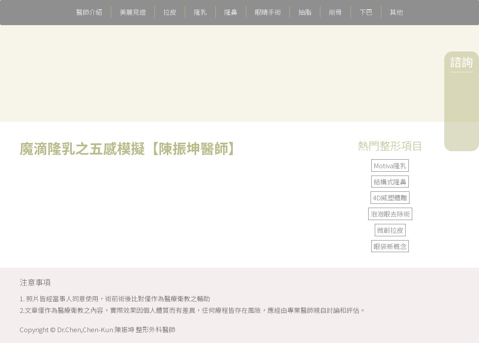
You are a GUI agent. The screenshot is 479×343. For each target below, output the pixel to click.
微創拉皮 (390, 230)
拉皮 (169, 12)
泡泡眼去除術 (390, 213)
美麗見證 (133, 12)
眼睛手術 (268, 12)
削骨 (335, 12)
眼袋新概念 (390, 246)
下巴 (365, 12)
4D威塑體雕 (390, 197)
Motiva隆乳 (390, 165)
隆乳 (200, 12)
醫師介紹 (89, 12)
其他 (396, 12)
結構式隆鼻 (390, 181)
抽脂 (304, 12)
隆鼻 (230, 12)
